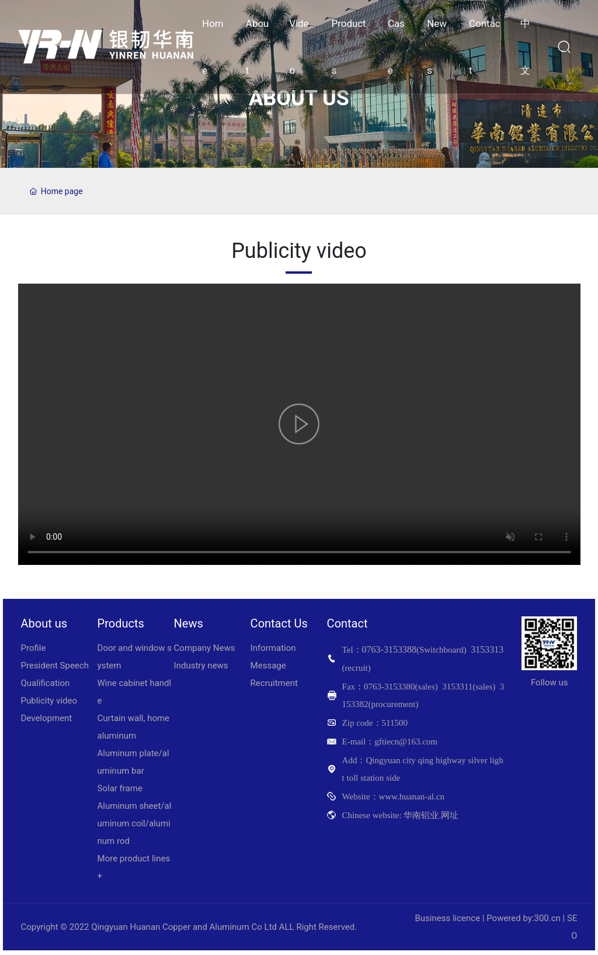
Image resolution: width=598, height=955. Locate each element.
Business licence (447, 918)
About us (44, 623)
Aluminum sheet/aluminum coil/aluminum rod (135, 823)
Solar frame (120, 788)
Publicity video (49, 700)
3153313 (487, 649)
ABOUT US (299, 99)
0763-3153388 (389, 649)
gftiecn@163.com (405, 741)
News (188, 623)
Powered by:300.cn (523, 918)
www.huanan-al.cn (411, 796)
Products (121, 623)
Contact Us (279, 623)
